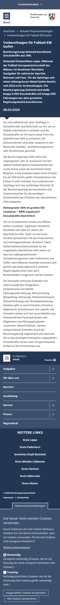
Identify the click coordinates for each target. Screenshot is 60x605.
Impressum (8, 497)
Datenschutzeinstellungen (30, 506)
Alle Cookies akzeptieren (21, 598)
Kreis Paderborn (30, 447)
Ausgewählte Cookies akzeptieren (26, 593)
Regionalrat (10, 423)
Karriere (8, 387)
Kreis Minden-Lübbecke (30, 461)
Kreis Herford (30, 469)
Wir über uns (11, 378)
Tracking (12, 572)
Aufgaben (9, 369)
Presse (7, 414)
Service (8, 405)
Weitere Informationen (16, 547)
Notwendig (14, 554)
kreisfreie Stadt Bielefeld (30, 454)
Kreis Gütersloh (30, 476)
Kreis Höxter (30, 483)
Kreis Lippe (30, 440)
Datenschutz (23, 497)
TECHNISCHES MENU (34, 4)
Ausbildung (10, 396)
